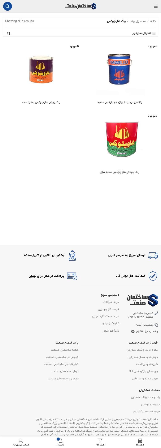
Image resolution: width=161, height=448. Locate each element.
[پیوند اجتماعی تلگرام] (133, 332)
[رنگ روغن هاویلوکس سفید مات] (41, 69)
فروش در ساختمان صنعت (62, 357)
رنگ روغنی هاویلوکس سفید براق (119, 172)
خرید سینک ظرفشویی (105, 317)
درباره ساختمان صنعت (64, 372)
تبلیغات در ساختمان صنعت (61, 365)
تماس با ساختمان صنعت (63, 379)
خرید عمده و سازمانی (145, 379)
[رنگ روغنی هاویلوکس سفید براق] (120, 139)
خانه (153, 21)
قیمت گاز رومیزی (108, 310)
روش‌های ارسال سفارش (143, 357)
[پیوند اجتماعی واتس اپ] (146, 332)
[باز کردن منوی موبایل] (156, 6)
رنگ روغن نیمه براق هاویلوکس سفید (119, 102)
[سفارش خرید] (8, 33)
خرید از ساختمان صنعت (143, 343)
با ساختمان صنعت (67, 343)
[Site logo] (80, 6)
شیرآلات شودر (110, 331)
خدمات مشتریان (149, 391)
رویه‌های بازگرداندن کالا (143, 372)
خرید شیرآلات (111, 303)
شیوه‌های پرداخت (147, 365)
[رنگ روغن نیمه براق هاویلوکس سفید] (120, 69)
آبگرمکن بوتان (110, 324)
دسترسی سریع (110, 295)
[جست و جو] (7, 6)
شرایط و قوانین (150, 405)
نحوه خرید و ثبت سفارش (142, 350)
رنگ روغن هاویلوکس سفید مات (41, 102)
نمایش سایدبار (141, 33)
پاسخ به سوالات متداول (145, 398)
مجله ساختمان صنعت (64, 350)
